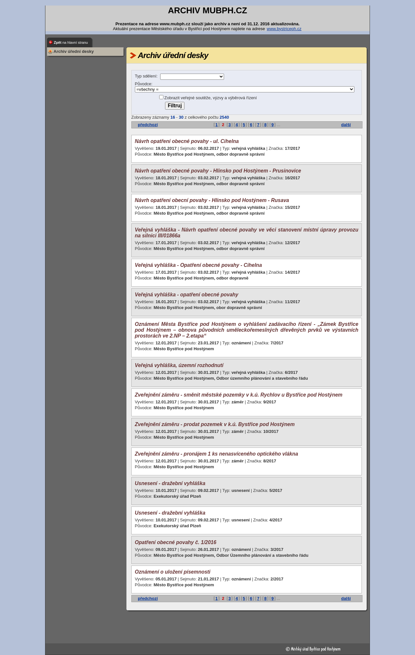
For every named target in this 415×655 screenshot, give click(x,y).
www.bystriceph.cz (284, 28)
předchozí (148, 124)
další (346, 124)
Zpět (71, 42)
